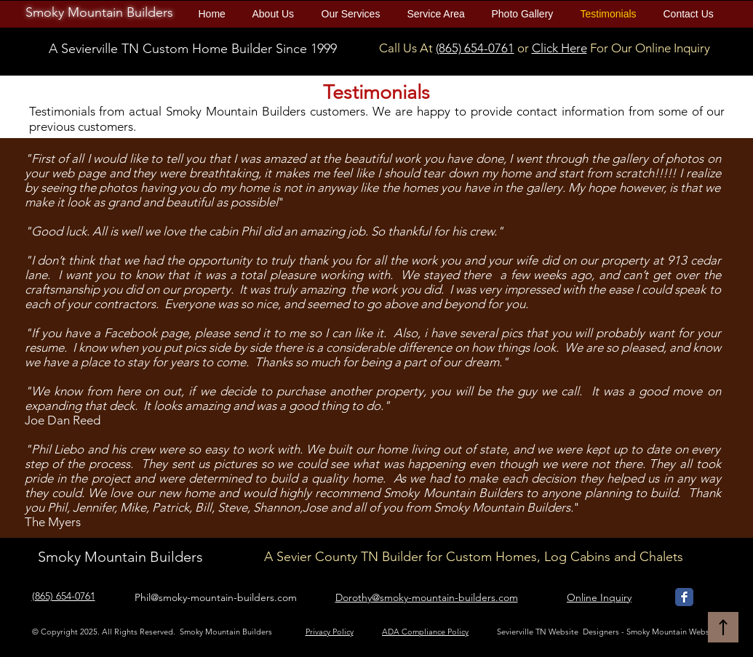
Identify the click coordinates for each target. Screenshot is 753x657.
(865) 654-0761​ (475, 48)
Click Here (559, 48)
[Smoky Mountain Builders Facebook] (684, 597)
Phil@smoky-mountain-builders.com (216, 597)
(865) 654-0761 (63, 595)
